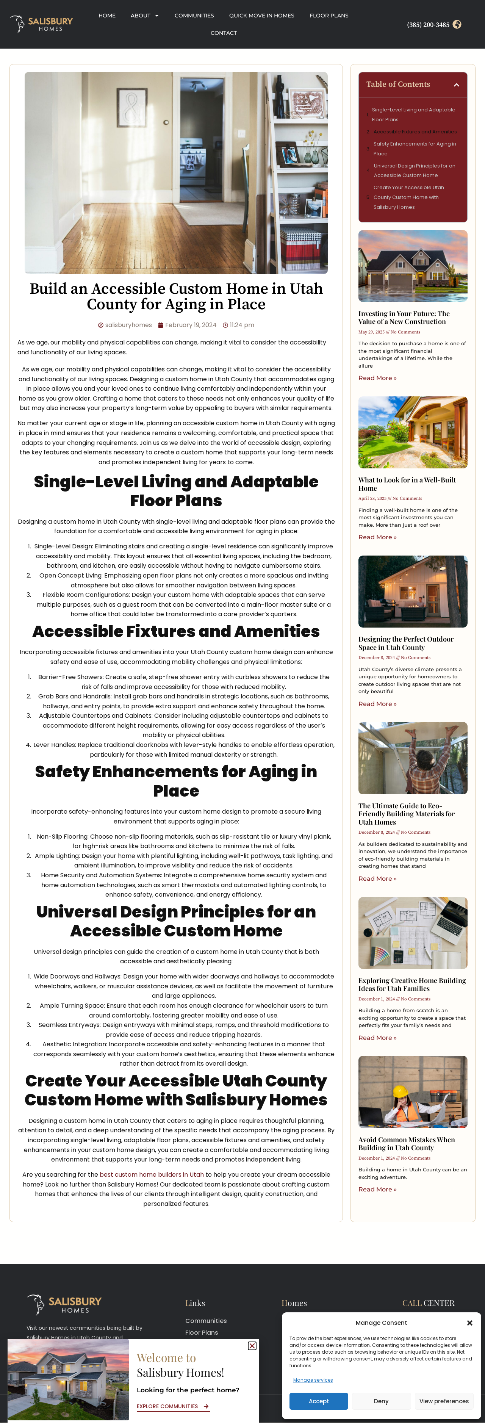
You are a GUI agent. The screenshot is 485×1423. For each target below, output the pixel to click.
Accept (319, 1401)
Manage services (313, 1380)
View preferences (444, 1401)
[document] (242, 711)
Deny (381, 1401)
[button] (470, 1323)
